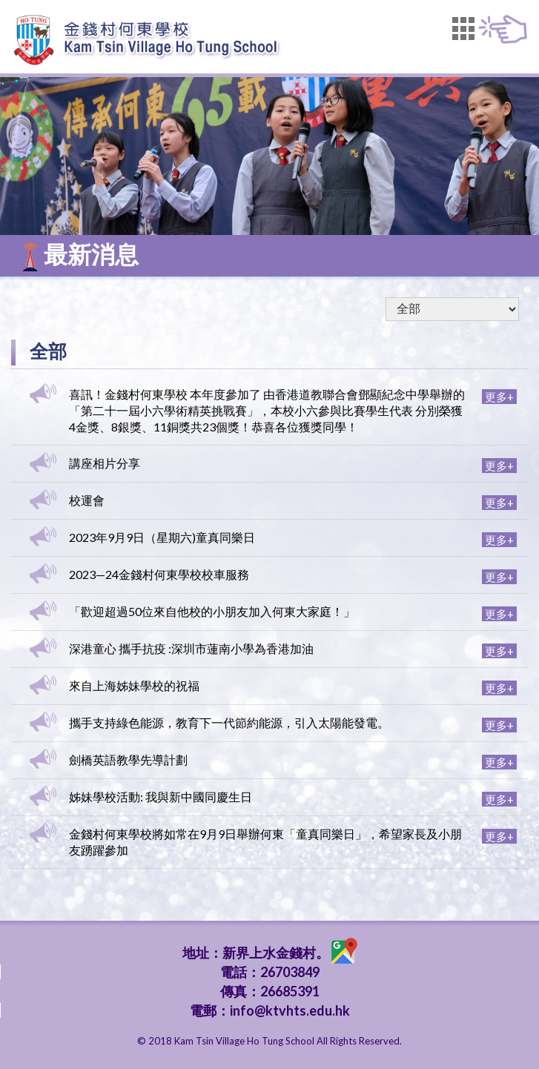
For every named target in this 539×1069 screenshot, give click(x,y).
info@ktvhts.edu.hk (290, 1010)
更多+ (499, 396)
